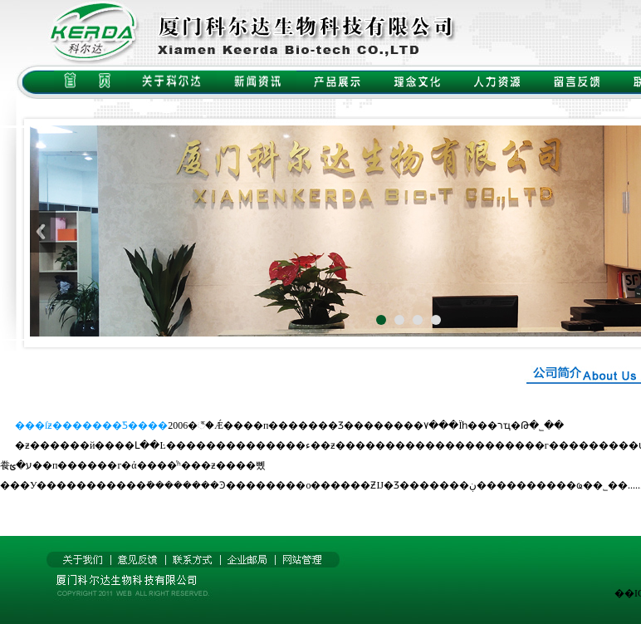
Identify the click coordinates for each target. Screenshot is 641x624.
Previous (43, 231)
